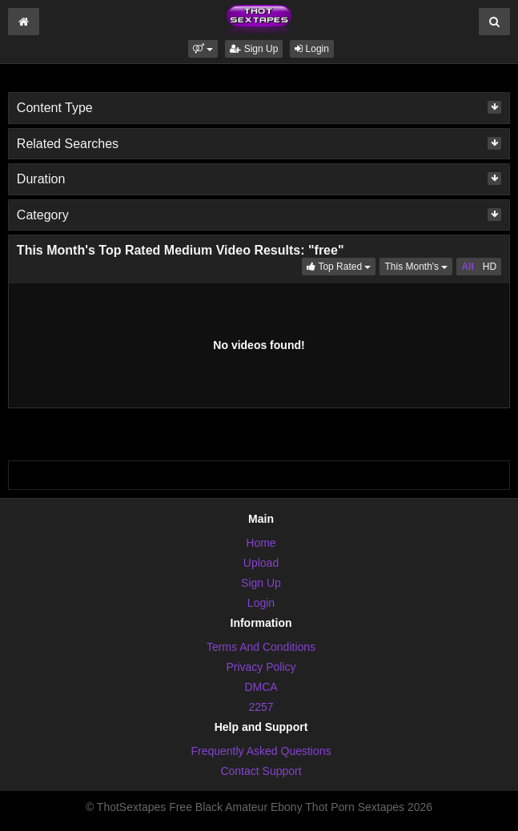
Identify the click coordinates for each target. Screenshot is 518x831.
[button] (203, 49)
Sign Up (254, 48)
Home (260, 542)
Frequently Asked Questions (261, 751)
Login (312, 48)
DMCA (260, 686)
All (467, 266)
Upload (261, 562)
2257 (260, 707)
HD (489, 266)
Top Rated (341, 265)
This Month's (418, 265)
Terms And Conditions (261, 646)
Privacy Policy (260, 666)
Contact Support (260, 771)
